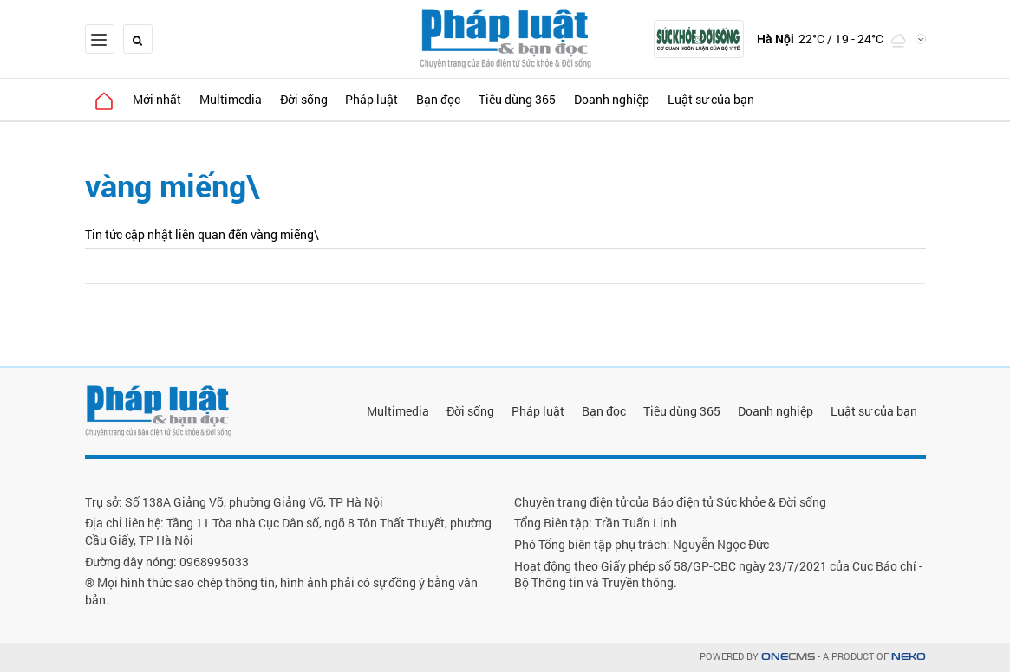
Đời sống (313, 99)
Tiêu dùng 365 (535, 99)
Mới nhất (161, 99)
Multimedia (237, 99)
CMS (788, 656)
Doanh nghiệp (632, 99)
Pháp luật (384, 99)
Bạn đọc (454, 99)
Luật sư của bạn (734, 99)
